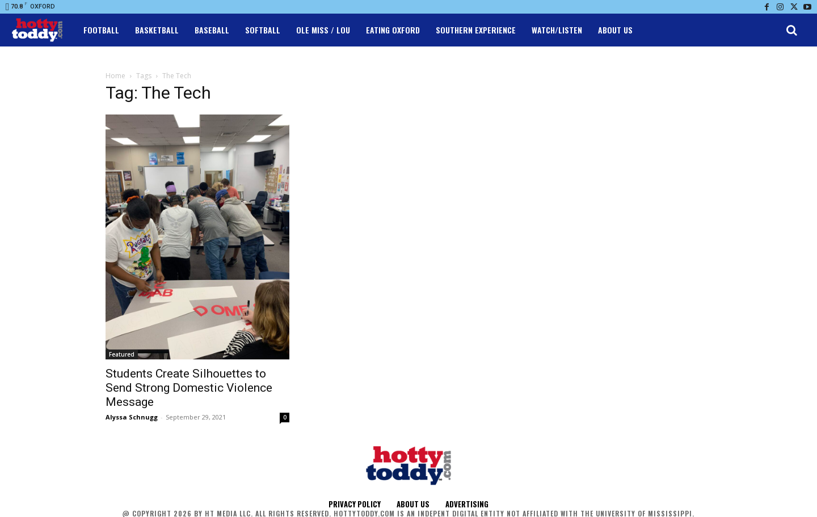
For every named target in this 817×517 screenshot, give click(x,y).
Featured (121, 354)
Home (115, 75)
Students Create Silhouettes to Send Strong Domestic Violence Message (189, 388)
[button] (791, 30)
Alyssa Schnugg (132, 417)
